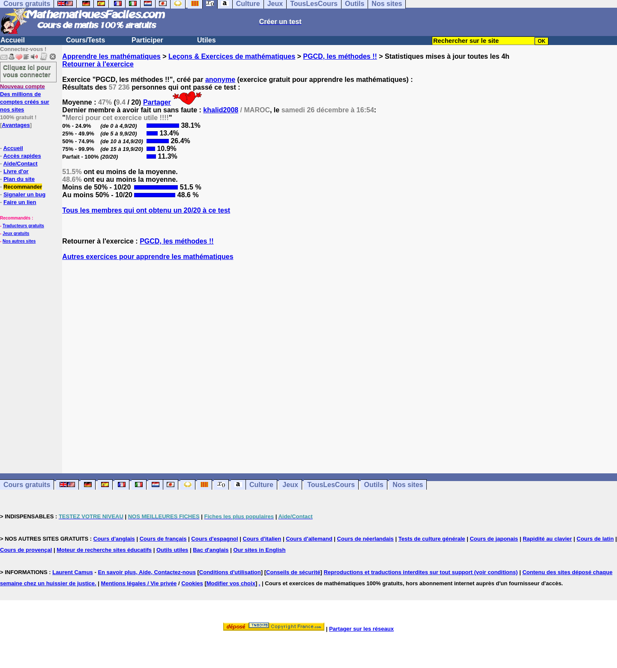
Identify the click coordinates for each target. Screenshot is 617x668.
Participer (147, 40)
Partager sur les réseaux (361, 629)
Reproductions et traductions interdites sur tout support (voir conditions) (420, 572)
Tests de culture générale (431, 539)
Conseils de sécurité (293, 572)
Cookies (192, 583)
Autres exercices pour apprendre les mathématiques (147, 256)
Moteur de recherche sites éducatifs (104, 550)
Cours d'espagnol (214, 539)
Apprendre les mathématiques (111, 56)
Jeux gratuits (16, 233)
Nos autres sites (19, 241)
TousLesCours (331, 484)
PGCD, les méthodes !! (340, 56)
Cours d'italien (262, 539)
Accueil (12, 40)
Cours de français (163, 539)
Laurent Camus (72, 572)
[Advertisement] (340, 359)
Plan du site (19, 179)
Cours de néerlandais (365, 539)
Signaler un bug (24, 194)
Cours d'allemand (309, 539)
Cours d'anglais (114, 539)
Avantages (16, 125)
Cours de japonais (494, 539)
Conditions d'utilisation (230, 572)
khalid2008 (220, 110)
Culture (261, 484)
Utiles (206, 40)
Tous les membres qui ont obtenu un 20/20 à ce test (146, 210)
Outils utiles (172, 550)
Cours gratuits (26, 484)
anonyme (220, 79)
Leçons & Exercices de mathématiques (231, 56)
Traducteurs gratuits (23, 225)
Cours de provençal (26, 550)
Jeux (290, 484)
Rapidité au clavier (547, 539)
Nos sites (407, 484)
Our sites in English (259, 550)
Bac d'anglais (210, 550)
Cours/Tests (85, 40)
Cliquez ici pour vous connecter (27, 70)
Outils (373, 484)
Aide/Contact (20, 163)
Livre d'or (16, 171)
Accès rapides (22, 156)
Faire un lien (19, 202)
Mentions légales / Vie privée (139, 583)
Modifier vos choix (231, 583)
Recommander (22, 187)
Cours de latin (595, 539)
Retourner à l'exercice (98, 64)
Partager (157, 102)
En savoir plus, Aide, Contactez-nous (147, 572)
